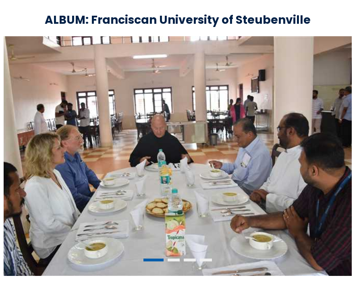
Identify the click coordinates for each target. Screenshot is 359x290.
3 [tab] (190, 260)
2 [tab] (174, 260)
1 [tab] (153, 260)
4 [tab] (206, 260)
